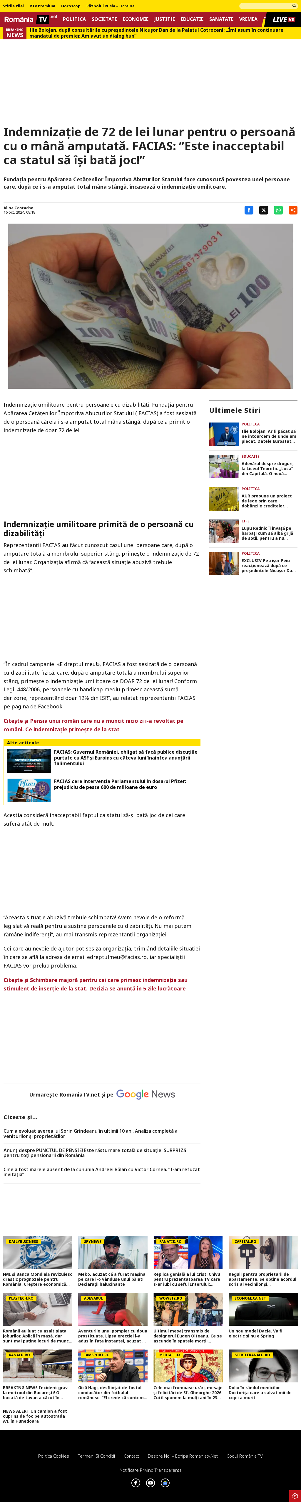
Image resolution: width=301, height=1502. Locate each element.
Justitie (164, 19)
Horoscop (71, 6)
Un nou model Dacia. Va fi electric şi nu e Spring (255, 1334)
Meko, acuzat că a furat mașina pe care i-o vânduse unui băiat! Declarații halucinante (112, 1279)
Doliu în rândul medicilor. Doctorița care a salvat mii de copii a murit (260, 1392)
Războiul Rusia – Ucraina (110, 6)
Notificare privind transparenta (151, 1470)
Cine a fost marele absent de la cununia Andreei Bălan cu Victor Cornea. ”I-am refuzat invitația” (102, 1172)
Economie (135, 19)
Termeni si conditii (96, 1456)
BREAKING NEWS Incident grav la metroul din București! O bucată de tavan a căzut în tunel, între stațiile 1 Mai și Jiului (37, 1392)
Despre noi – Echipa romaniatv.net (183, 1456)
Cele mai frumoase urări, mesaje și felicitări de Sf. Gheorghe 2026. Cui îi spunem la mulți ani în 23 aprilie (188, 1392)
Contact (131, 1456)
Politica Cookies (53, 1456)
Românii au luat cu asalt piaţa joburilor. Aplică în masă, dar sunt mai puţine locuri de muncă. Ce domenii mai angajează (37, 1336)
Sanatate (221, 19)
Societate (104, 19)
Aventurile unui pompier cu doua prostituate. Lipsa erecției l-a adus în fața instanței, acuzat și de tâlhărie (112, 1336)
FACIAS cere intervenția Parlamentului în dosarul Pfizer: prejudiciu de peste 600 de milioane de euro (120, 784)
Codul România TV (245, 1456)
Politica (74, 19)
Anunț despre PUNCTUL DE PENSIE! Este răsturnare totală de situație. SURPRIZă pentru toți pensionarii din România (95, 1153)
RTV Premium (42, 6)
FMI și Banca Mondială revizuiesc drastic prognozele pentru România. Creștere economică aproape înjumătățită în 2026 (37, 1279)
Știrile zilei (13, 6)
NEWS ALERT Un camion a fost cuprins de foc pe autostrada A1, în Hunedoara (35, 1416)
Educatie (192, 19)
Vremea (248, 19)
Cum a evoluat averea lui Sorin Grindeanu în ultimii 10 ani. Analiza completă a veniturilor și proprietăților (91, 1134)
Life (246, 521)
